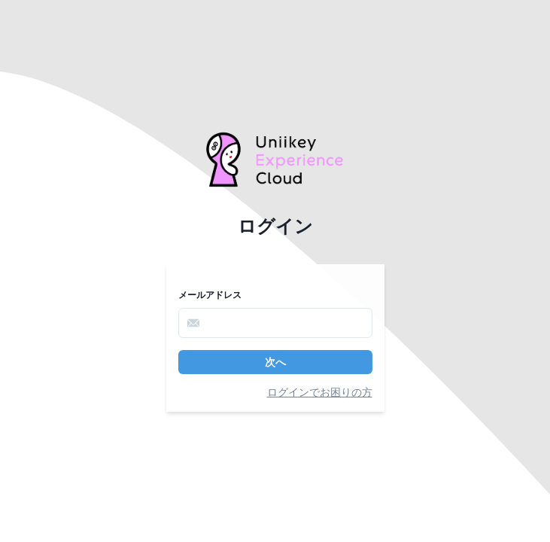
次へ (275, 362)
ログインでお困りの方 (319, 392)
